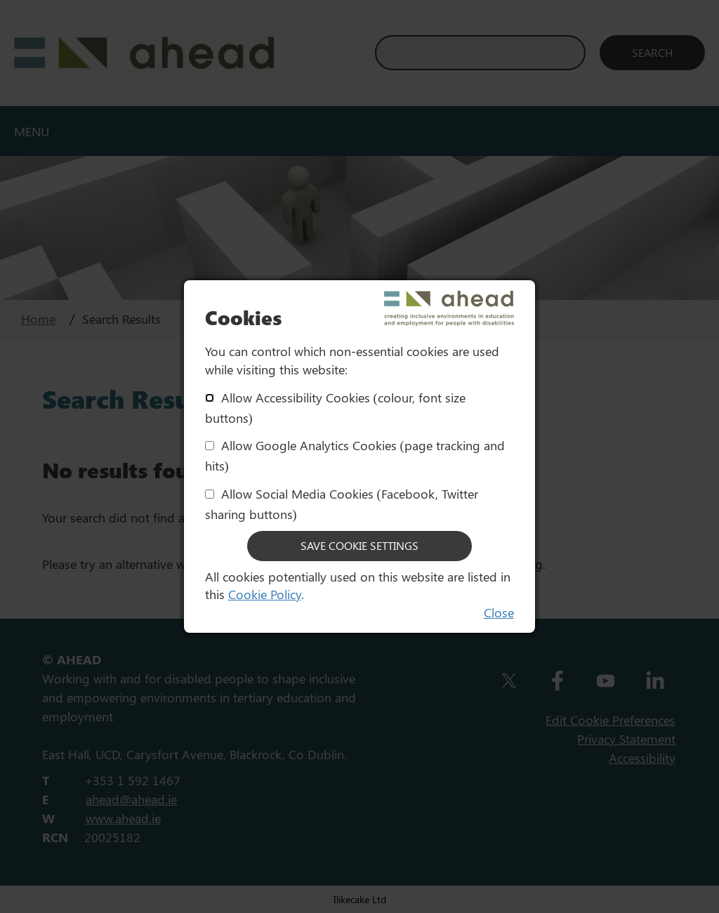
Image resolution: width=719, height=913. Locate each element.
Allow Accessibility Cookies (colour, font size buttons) (335, 407)
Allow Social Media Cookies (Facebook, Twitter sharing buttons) (341, 504)
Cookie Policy (264, 594)
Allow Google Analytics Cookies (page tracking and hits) (355, 455)
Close (499, 612)
